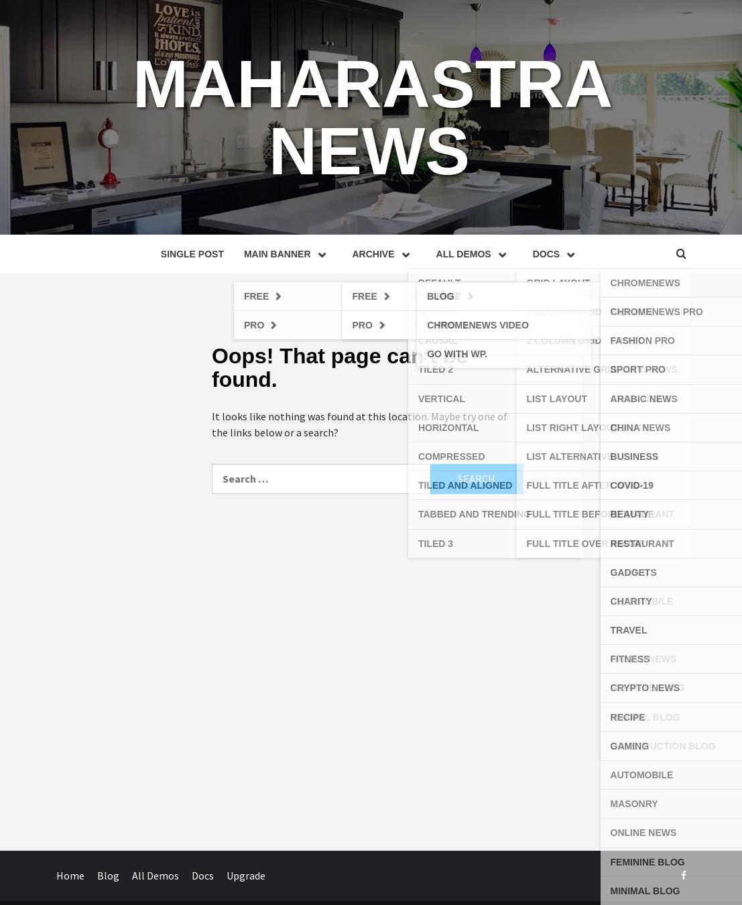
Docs (557, 254)
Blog (108, 875)
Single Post (192, 254)
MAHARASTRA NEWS (373, 117)
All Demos (474, 254)
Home (70, 875)
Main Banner (288, 254)
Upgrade (246, 875)
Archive (384, 254)
